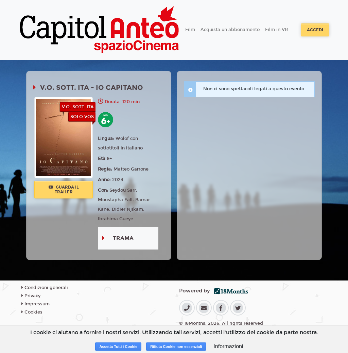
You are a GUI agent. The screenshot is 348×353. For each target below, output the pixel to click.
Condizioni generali (44, 287)
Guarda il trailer (64, 189)
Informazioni (228, 346)
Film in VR (276, 29)
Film (190, 29)
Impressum (35, 304)
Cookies (31, 312)
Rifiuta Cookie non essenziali (176, 346)
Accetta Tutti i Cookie (118, 346)
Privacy (30, 296)
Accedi (315, 30)
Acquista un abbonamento (230, 29)
